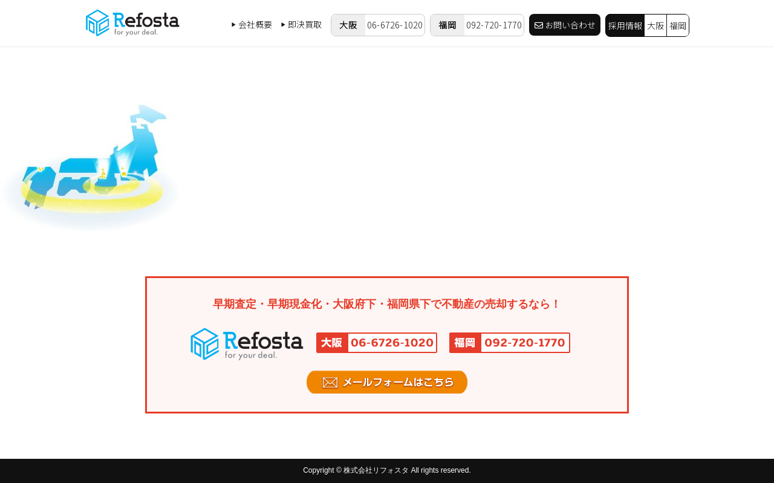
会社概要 (252, 24)
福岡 (677, 25)
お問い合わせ (565, 25)
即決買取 (301, 24)
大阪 (655, 25)
